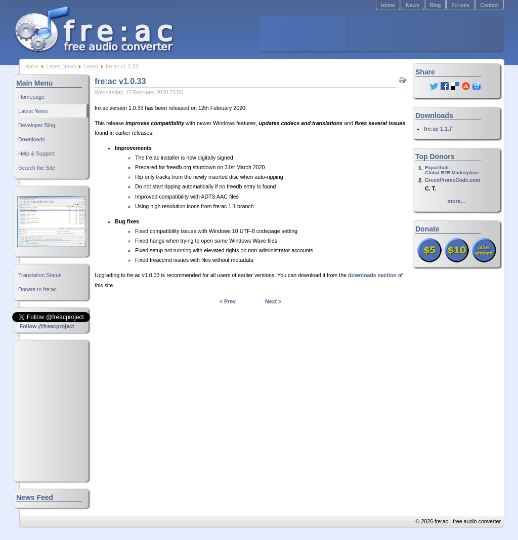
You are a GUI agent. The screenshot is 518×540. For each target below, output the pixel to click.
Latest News (61, 66)
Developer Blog (36, 125)
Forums (460, 5)
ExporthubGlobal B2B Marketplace (452, 170)
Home (388, 5)
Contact (489, 5)
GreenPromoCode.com (452, 180)
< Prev (228, 301)
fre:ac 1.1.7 (438, 129)
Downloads (31, 139)
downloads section (372, 275)
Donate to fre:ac (37, 289)
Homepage (31, 97)
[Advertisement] (381, 33)
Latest (90, 66)
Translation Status (40, 275)
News (412, 5)
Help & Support (36, 153)
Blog (435, 5)
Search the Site (36, 168)
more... (456, 201)
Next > (273, 301)
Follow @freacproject (46, 326)
